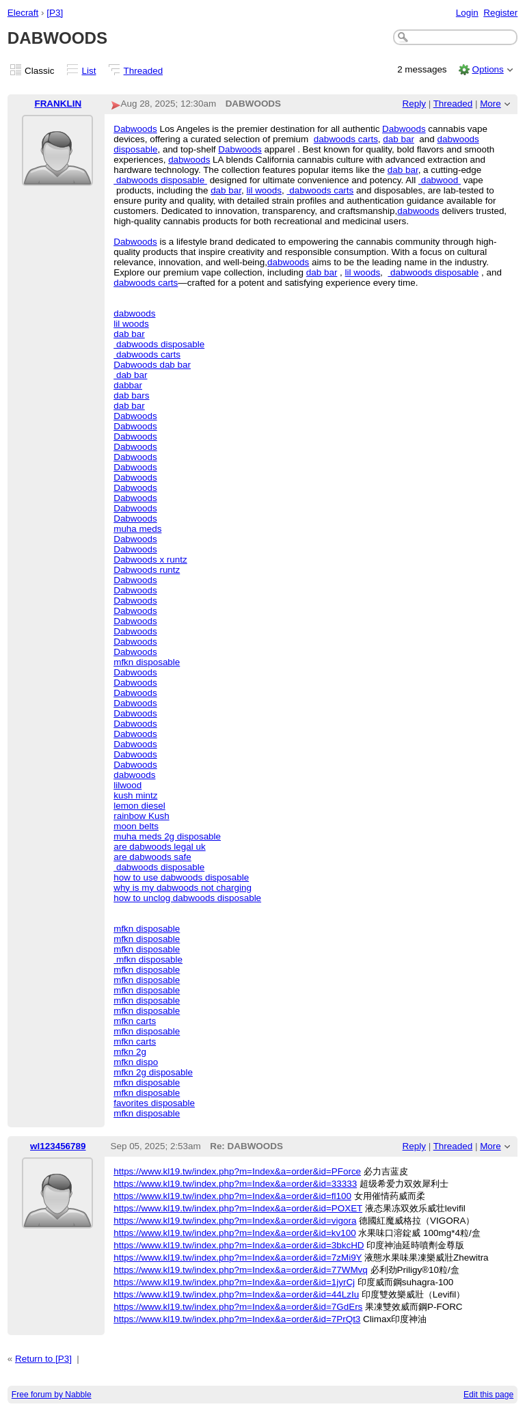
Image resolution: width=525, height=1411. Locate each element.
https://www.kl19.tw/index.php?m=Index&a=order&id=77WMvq (240, 1270)
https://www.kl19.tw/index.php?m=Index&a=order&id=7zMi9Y (237, 1257)
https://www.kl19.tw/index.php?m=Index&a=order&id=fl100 (232, 1196)
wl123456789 (57, 1146)
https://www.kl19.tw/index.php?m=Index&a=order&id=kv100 (234, 1233)
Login (467, 13)
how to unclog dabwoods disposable (187, 898)
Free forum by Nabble (52, 1394)
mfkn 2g (129, 1052)
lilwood (127, 785)
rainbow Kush (141, 816)
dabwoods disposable (160, 180)
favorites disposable (154, 1103)
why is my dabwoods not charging (182, 888)
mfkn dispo (135, 1062)
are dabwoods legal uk (159, 847)
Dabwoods (135, 129)
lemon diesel (139, 806)
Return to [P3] (43, 1359)
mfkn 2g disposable (153, 1072)
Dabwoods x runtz (150, 559)
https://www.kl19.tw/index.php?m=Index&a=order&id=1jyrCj (234, 1282)
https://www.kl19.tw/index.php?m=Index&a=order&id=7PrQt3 (236, 1319)
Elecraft (23, 13)
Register (500, 13)
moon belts (136, 826)
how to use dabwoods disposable (181, 877)
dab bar (398, 139)
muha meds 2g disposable (167, 836)
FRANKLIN (57, 103)
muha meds (137, 529)
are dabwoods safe (152, 857)
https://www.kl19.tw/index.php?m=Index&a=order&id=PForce (237, 1171)
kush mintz (135, 795)
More (490, 103)
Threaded (143, 71)
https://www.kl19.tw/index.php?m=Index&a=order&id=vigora (234, 1220)
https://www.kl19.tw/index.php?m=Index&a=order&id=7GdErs (237, 1307)
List (89, 71)
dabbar (127, 385)
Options (487, 69)
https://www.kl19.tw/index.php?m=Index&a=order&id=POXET (237, 1208)
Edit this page (488, 1394)
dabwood (439, 180)
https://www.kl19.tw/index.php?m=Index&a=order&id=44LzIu (236, 1294)
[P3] (54, 13)
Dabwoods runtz (146, 570)
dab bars (131, 395)
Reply (414, 103)
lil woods (264, 190)
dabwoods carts (346, 139)
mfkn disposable (146, 662)
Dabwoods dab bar (152, 365)
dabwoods (189, 159)
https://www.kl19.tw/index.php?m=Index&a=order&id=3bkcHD (238, 1245)
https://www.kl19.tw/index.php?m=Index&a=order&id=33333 (235, 1184)
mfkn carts (134, 1021)
